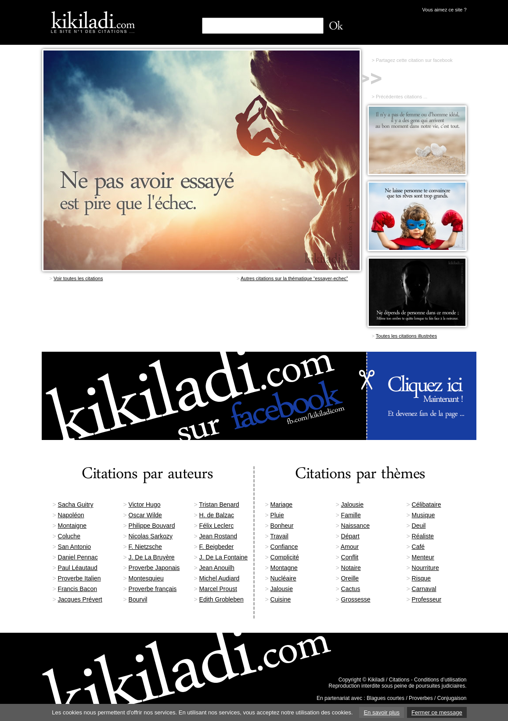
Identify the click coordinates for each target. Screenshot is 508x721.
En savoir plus (382, 712)
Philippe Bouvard (152, 525)
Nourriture (425, 567)
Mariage (281, 504)
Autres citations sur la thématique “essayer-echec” (294, 278)
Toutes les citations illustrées (406, 336)
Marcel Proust (218, 588)
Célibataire (426, 504)
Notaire (351, 567)
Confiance (284, 546)
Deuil (419, 525)
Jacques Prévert (80, 599)
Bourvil (138, 599)
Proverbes (421, 698)
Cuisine (280, 599)
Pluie (277, 515)
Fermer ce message (436, 712)
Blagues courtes (385, 698)
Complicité (284, 557)
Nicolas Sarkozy (151, 536)
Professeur (427, 599)
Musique (423, 515)
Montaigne (72, 525)
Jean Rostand (218, 536)
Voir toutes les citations (78, 278)
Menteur (423, 557)
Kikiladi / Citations (389, 680)
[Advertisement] (201, 318)
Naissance (355, 525)
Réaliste (423, 536)
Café (418, 546)
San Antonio (74, 546)
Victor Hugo (145, 504)
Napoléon (71, 515)
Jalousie (352, 504)
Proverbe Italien (79, 578)
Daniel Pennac (78, 557)
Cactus (350, 588)
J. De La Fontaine (223, 557)
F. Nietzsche (145, 546)
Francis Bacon (77, 588)
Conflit (350, 557)
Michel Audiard (219, 578)
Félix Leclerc (216, 525)
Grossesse (356, 599)
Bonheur (282, 525)
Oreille (350, 578)
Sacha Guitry (76, 504)
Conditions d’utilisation (440, 680)
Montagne (284, 567)
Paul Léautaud (77, 567)
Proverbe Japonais (154, 567)
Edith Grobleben (221, 599)
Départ (350, 536)
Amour (350, 546)
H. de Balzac (216, 515)
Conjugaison (452, 698)
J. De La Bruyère (152, 557)
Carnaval (424, 588)
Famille (351, 515)
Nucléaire (283, 578)
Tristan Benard (219, 504)
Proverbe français (153, 588)
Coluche (69, 536)
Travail (279, 536)
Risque (421, 578)
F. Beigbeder (216, 546)
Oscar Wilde (145, 515)
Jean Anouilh (216, 567)
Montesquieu (146, 578)
